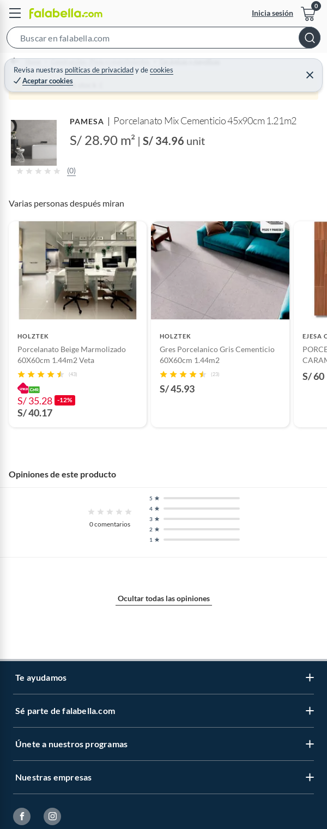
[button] (163, 40)
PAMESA (87, 121)
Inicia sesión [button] (272, 12)
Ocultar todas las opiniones (164, 598)
